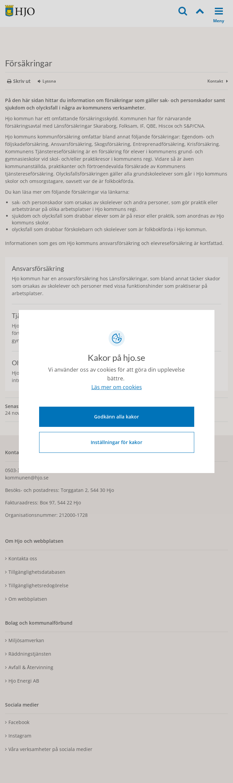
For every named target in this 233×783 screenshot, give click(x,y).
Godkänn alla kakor (116, 416)
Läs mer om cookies (116, 387)
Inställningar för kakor (116, 442)
